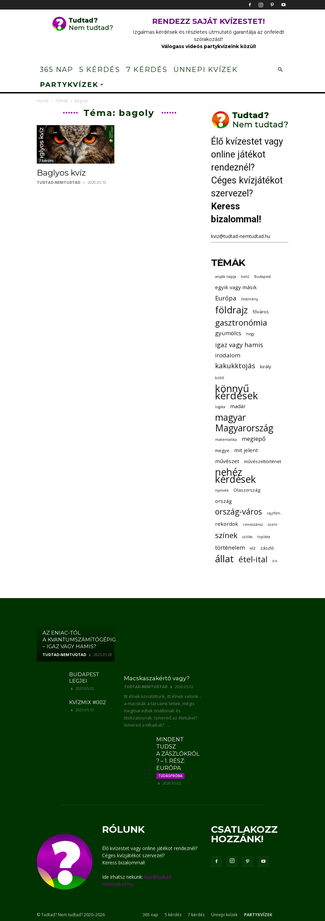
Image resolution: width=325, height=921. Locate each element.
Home (43, 101)
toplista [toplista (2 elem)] (263, 536)
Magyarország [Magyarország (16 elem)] (244, 428)
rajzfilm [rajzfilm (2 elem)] (273, 513)
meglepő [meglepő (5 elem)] (253, 438)
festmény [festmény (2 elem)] (249, 299)
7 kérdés (146, 69)
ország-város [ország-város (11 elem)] (238, 511)
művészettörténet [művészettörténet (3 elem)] (262, 461)
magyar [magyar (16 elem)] (230, 417)
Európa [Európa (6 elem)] (226, 297)
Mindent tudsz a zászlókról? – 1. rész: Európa (177, 753)
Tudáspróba (170, 775)
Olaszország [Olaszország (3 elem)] (246, 490)
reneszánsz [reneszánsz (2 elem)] (253, 524)
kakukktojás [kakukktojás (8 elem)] (235, 365)
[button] (280, 69)
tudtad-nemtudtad (58, 182)
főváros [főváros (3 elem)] (261, 312)
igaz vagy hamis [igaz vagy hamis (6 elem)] (239, 344)
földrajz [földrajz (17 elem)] (231, 309)
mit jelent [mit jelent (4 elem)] (246, 450)
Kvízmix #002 (87, 702)
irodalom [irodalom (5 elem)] (227, 355)
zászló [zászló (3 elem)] (267, 548)
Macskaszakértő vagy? (157, 678)
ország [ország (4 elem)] (223, 500)
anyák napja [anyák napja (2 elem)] (225, 276)
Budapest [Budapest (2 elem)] (262, 276)
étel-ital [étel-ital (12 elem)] (253, 559)
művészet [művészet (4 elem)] (227, 461)
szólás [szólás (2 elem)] (247, 536)
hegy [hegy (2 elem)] (250, 333)
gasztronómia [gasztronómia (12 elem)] (241, 322)
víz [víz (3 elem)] (253, 548)
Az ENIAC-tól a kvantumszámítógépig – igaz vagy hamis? (79, 639)
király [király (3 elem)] (265, 366)
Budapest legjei (84, 677)
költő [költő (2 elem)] (219, 377)
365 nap (56, 69)
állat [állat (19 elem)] (224, 558)
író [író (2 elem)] (274, 561)
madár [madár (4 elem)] (238, 406)
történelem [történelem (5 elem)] (230, 547)
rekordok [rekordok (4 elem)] (226, 523)
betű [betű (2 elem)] (245, 276)
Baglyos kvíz (61, 173)
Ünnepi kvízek (206, 69)
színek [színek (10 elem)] (226, 535)
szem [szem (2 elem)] (272, 524)
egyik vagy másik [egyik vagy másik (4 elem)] (236, 287)
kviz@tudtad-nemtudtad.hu (240, 236)
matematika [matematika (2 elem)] (226, 439)
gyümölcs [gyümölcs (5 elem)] (228, 333)
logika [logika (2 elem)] (220, 406)
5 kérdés (99, 69)
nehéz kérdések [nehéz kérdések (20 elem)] (235, 476)
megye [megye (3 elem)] (222, 450)
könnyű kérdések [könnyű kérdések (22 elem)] (236, 392)
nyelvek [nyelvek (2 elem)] (222, 490)
